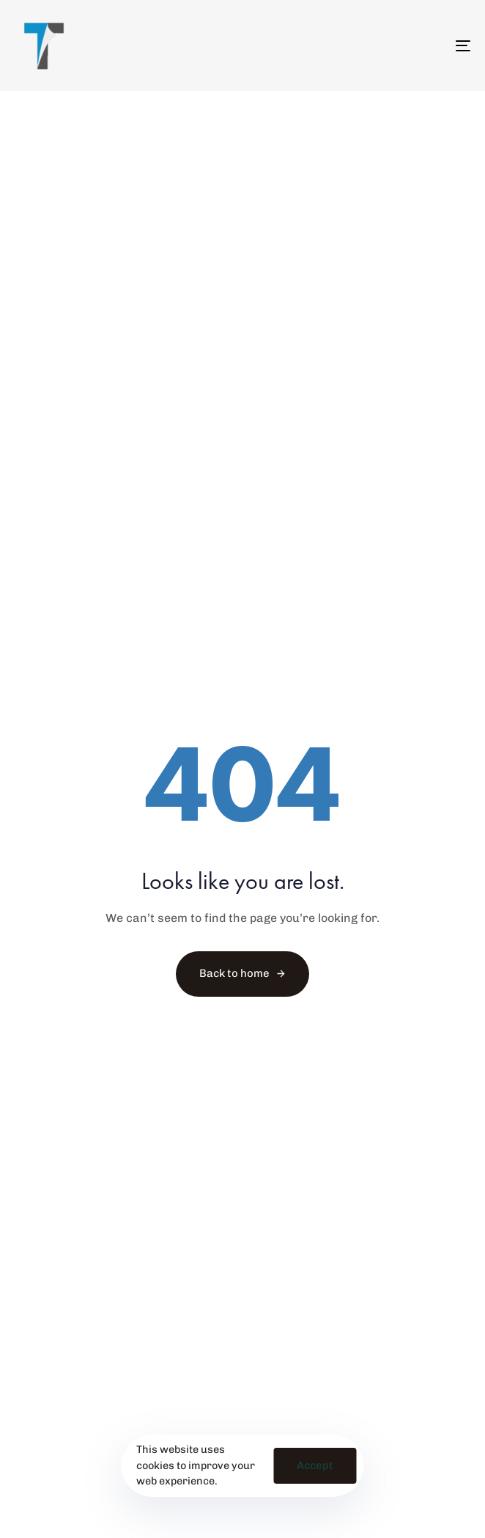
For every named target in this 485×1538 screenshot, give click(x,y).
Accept (315, 1465)
